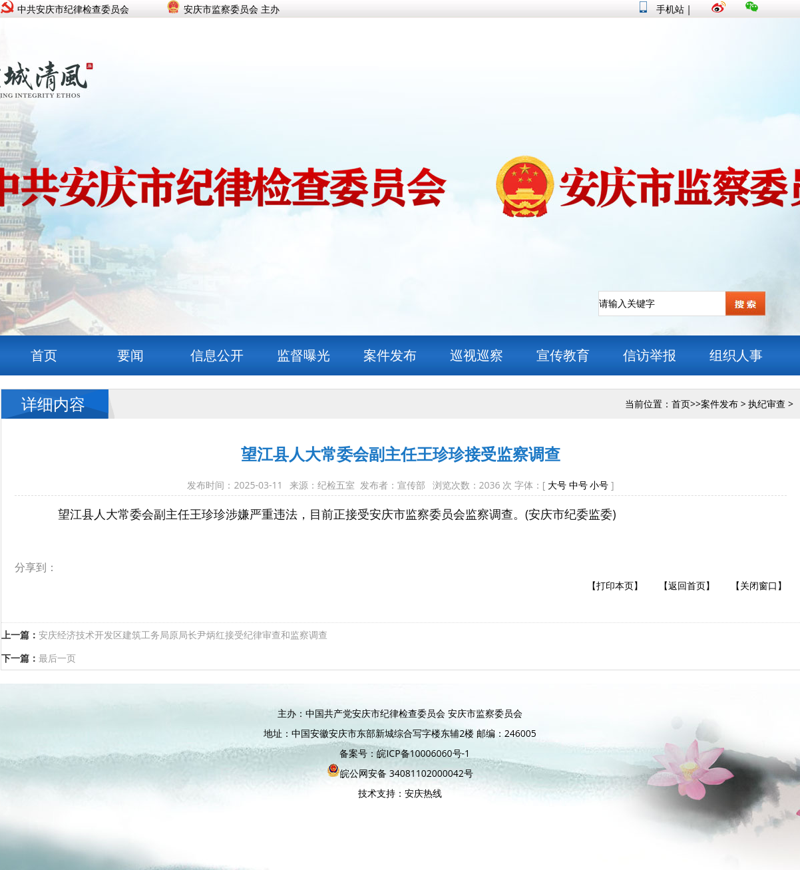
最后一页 (57, 658)
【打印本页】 (615, 585)
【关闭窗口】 (759, 585)
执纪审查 (766, 403)
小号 (599, 485)
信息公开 (217, 355)
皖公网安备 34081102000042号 (400, 773)
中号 (578, 485)
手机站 (662, 9)
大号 (557, 485)
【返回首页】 (687, 585)
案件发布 (390, 355)
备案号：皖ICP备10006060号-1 (404, 753)
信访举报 (649, 355)
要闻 (130, 355)
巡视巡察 (476, 355)
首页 (44, 355)
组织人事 (736, 355)
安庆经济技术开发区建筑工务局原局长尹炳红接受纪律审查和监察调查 (183, 634)
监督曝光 (303, 355)
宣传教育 (563, 355)
